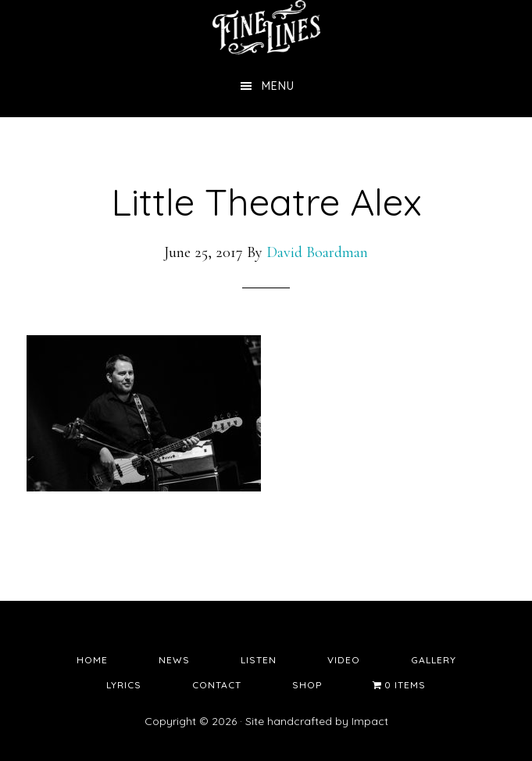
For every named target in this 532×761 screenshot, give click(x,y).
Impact (370, 721)
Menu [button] (278, 86)
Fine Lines (266, 27)
